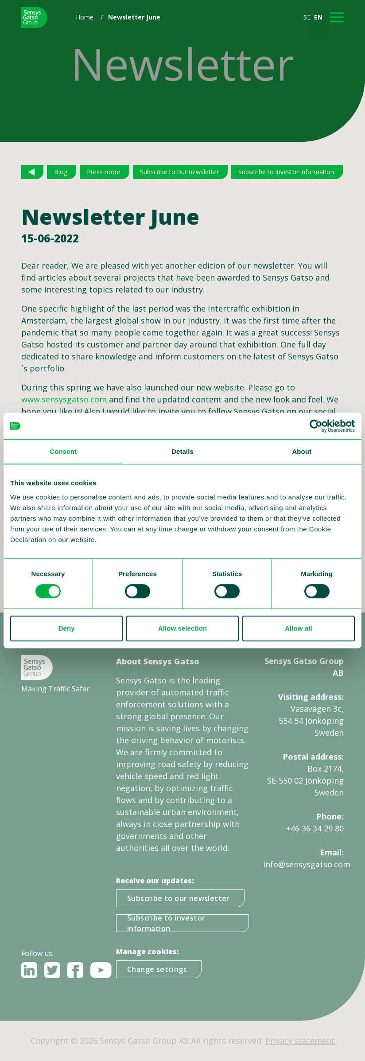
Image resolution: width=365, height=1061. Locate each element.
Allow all (298, 628)
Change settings (157, 969)
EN (318, 17)
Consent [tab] (63, 451)
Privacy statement (300, 1040)
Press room (103, 172)
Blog (60, 172)
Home (84, 17)
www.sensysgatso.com (64, 399)
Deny (66, 628)
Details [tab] (182, 451)
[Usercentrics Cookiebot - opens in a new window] (316, 426)
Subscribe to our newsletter (179, 172)
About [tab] (301, 451)
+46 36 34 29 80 (315, 828)
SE (307, 17)
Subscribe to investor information (286, 172)
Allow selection (182, 628)
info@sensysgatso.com (306, 864)
